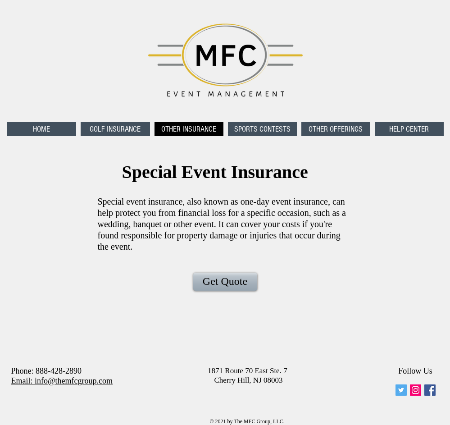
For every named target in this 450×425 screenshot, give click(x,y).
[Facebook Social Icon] (430, 390)
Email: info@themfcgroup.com (62, 380)
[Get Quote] (225, 282)
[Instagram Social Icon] (415, 390)
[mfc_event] (401, 390)
